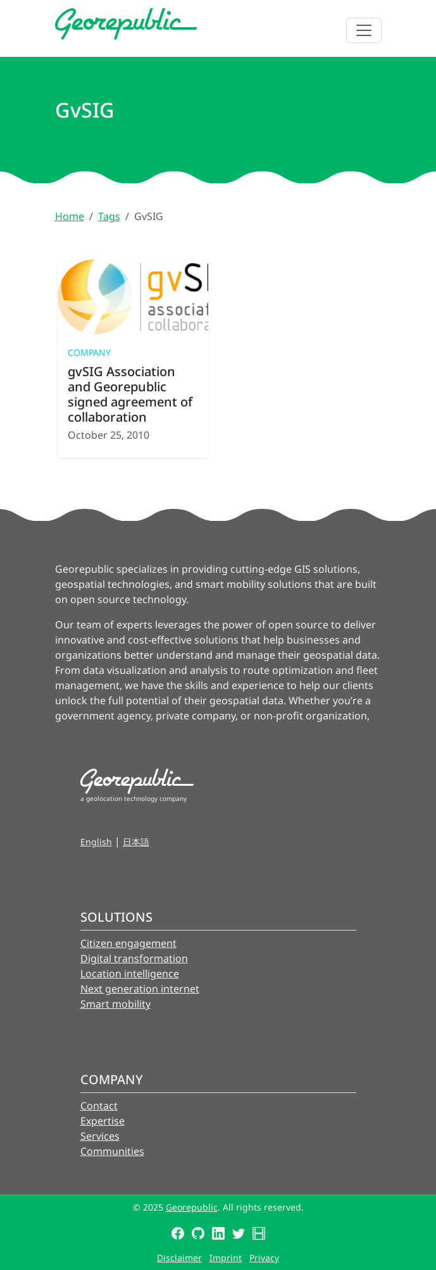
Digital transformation (134, 958)
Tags (109, 216)
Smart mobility (115, 1004)
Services (100, 1136)
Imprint (225, 1258)
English (96, 842)
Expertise (102, 1121)
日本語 (136, 842)
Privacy (264, 1258)
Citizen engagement (128, 943)
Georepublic (192, 1207)
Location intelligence (129, 973)
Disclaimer (179, 1258)
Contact (99, 1106)
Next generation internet (139, 989)
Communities (112, 1151)
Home (69, 216)
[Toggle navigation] (364, 30)
